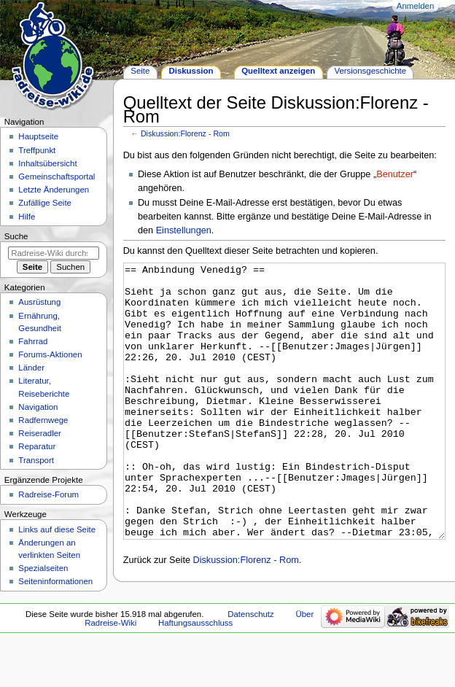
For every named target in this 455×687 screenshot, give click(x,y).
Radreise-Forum (48, 494)
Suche (16, 236)
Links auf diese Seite (57, 529)
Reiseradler (39, 433)
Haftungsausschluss (195, 668)
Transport (36, 460)
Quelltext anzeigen (278, 70)
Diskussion (190, 70)
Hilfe (26, 216)
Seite (140, 70)
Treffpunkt (36, 150)
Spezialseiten (43, 568)
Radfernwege (43, 420)
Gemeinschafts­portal (56, 176)
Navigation (38, 407)
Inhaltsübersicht (47, 163)
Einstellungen (183, 230)
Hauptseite (38, 136)
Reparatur (36, 446)
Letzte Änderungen (53, 189)
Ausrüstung (39, 302)
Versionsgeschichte (370, 70)
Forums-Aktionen (50, 354)
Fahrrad (32, 341)
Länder (31, 367)
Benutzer (394, 174)
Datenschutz (251, 660)
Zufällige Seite (44, 202)
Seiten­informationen (55, 581)
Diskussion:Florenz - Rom (185, 133)
